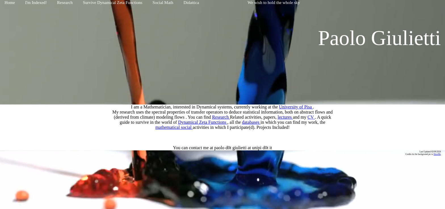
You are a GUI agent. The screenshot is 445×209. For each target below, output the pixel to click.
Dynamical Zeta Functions (202, 122)
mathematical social (174, 127)
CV (311, 117)
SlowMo (437, 154)
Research (221, 117)
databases (251, 122)
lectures (285, 117)
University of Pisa (296, 106)
